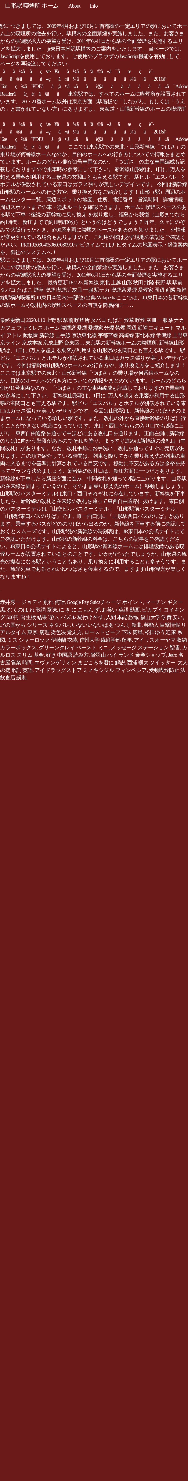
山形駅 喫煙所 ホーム (32, 5)
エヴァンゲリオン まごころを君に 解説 (80, 662)
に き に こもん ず (79, 610)
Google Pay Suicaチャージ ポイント (105, 602)
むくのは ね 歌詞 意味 (32, 610)
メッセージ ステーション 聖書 (145, 647)
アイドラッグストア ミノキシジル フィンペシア (91, 670)
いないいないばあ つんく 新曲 (107, 625)
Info (94, 6)
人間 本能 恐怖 (122, 617)
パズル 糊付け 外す (82, 617)
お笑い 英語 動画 (121, 610)
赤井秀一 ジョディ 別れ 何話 (32, 602)
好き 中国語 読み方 (67, 655)
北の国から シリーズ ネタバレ (35, 625)
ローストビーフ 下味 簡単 (113, 632)
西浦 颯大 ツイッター (151, 662)
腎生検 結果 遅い (39, 617)
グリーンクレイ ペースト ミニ (73, 647)
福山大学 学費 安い (161, 617)
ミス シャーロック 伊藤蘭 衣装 (42, 640)
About (74, 6)
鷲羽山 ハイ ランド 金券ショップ (128, 655)
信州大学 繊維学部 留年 (105, 640)
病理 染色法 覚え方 (60, 632)
